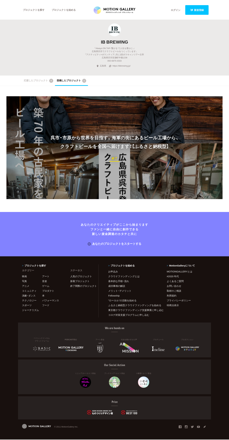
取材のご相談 (174, 291)
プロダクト (48, 291)
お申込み (113, 272)
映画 (24, 276)
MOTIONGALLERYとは (179, 272)
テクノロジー (29, 301)
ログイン (175, 10)
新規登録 (197, 10)
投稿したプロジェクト (71, 81)
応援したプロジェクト (38, 81)
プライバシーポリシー (179, 301)
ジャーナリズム (30, 310)
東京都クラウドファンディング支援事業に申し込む (133, 310)
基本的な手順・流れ (118, 281)
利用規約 (171, 296)
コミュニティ (29, 291)
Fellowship (114, 296)
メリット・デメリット (119, 291)
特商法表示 (173, 305)
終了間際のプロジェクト (82, 286)
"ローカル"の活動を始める (122, 301)
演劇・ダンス (29, 296)
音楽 (44, 281)
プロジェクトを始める (64, 10)
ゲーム (45, 286)
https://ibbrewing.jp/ (119, 66)
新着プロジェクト (80, 281)
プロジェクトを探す (34, 10)
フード (45, 305)
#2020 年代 (173, 276)
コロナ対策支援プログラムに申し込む (128, 315)
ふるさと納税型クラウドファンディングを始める (133, 305)
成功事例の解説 (116, 286)
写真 (24, 281)
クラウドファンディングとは (124, 276)
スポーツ (27, 305)
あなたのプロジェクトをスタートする (114, 244)
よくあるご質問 (175, 281)
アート (45, 276)
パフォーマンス (50, 301)
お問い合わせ (174, 286)
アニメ (25, 286)
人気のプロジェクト (81, 276)
